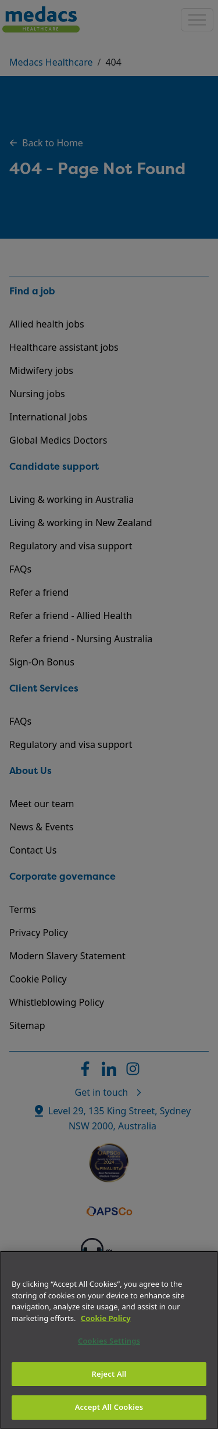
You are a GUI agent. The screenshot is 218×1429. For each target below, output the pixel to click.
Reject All (109, 1374)
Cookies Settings (109, 1341)
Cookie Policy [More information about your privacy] (106, 1318)
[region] (109, 1340)
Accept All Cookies (109, 1407)
